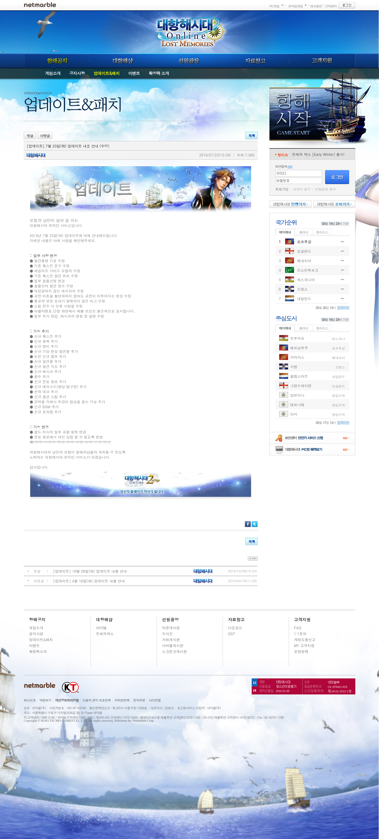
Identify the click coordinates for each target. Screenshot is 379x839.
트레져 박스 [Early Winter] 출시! (318, 154)
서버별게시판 (172, 645)
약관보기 (45, 700)
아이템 (101, 627)
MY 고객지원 (304, 645)
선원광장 (189, 60)
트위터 (255, 524)
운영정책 (301, 651)
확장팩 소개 (159, 73)
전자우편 (139, 700)
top (253, 559)
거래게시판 (171, 639)
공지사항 (77, 73)
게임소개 (52, 73)
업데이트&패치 (106, 73)
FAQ (297, 627)
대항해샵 (123, 60)
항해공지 (57, 60)
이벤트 (134, 73)
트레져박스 (105, 633)
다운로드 (235, 627)
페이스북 (248, 524)
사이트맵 (155, 700)
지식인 (167, 633)
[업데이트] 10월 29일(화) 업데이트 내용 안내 (90, 571)
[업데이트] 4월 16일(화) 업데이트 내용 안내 (89, 580)
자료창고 (255, 60)
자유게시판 (171, 627)
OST (231, 633)
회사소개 (30, 700)
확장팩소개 (38, 651)
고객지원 (322, 60)
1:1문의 (300, 633)
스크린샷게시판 (174, 651)
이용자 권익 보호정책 (97, 700)
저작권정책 (122, 700)
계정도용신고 (304, 639)
